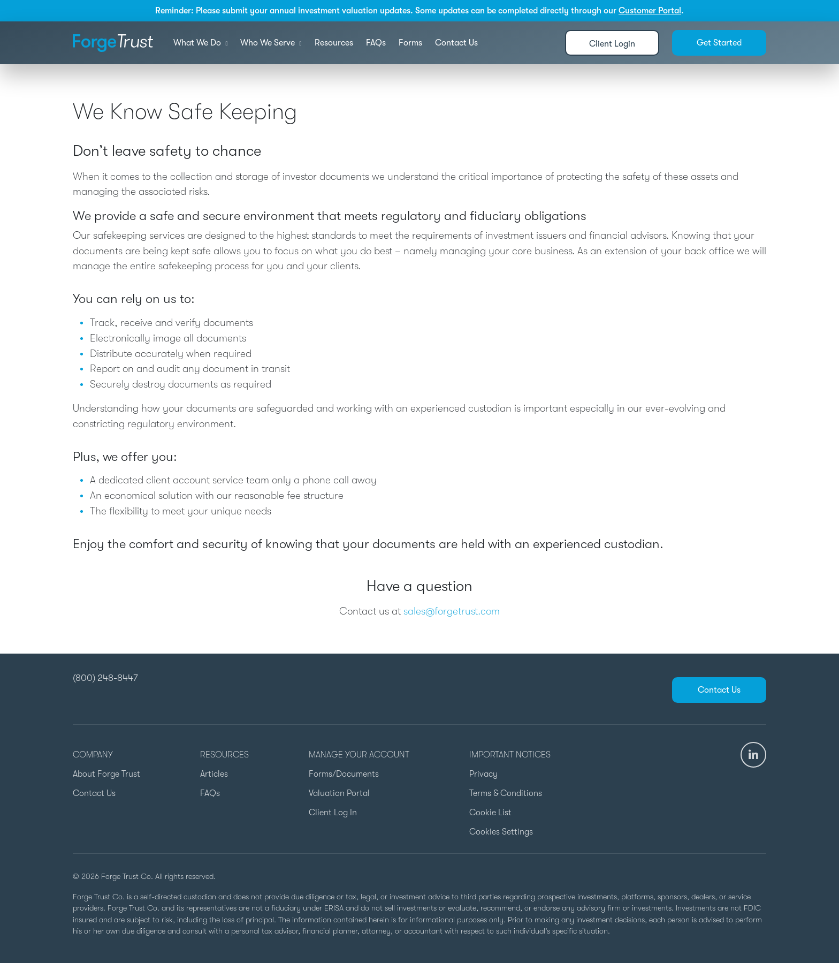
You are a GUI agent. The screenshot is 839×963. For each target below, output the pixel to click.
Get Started (719, 43)
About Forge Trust (106, 774)
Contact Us (456, 43)
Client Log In (333, 812)
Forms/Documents (344, 774)
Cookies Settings (501, 832)
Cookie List (490, 812)
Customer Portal (650, 11)
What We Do (200, 43)
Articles (214, 774)
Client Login (612, 44)
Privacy (483, 774)
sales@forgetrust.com (451, 611)
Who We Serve (270, 43)
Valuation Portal (339, 793)
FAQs (376, 43)
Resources (334, 43)
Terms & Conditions (505, 793)
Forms (410, 43)
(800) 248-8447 (105, 677)
